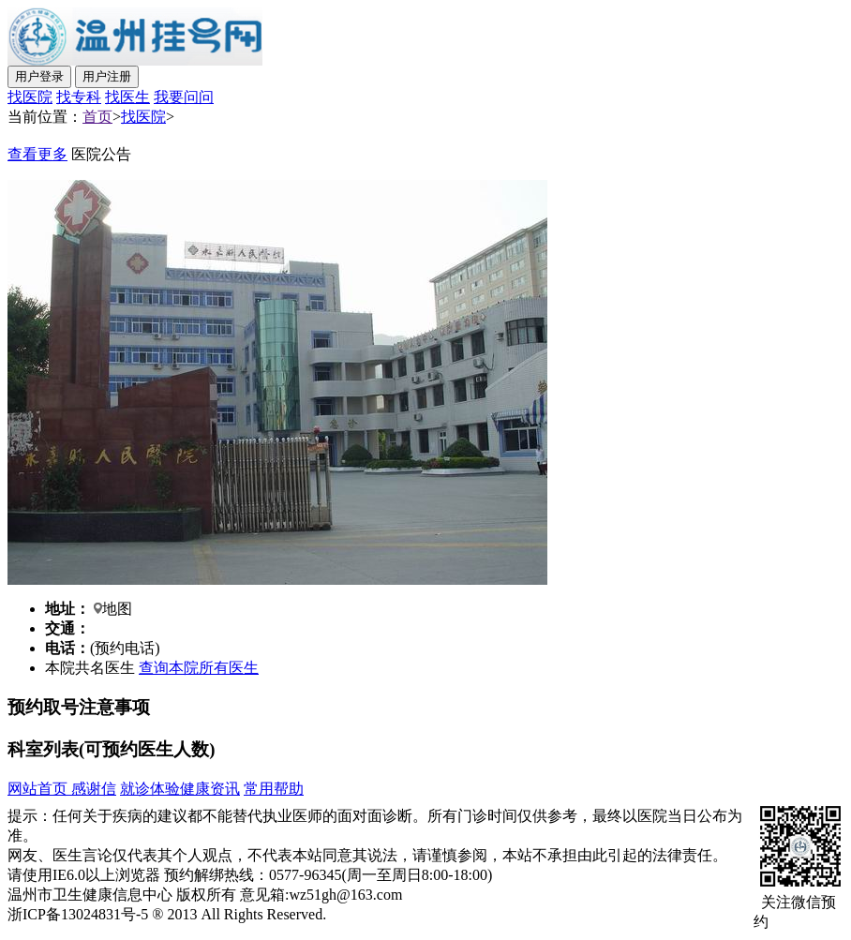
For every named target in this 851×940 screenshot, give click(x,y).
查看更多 (37, 154)
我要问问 (184, 97)
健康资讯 (210, 789)
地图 (117, 609)
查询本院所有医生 (199, 668)
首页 (97, 117)
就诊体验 (150, 789)
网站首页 (37, 789)
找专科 (78, 97)
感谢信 (91, 789)
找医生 (127, 97)
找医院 (29, 97)
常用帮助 (274, 789)
